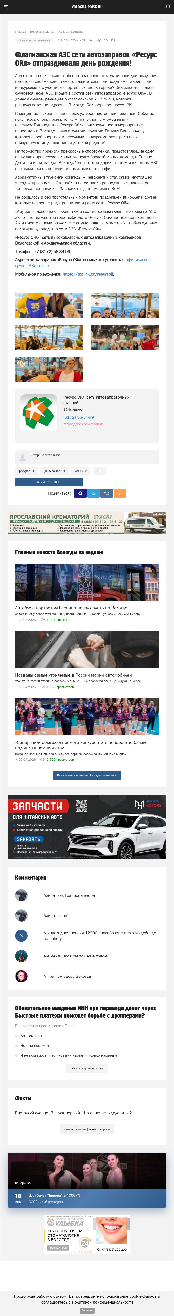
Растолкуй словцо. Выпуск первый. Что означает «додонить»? (73, 1112)
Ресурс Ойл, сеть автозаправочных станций (96, 400)
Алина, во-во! (56, 915)
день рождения (54, 471)
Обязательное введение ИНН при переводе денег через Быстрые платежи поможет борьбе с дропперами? (85, 1012)
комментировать (49, 482)
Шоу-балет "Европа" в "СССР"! (54, 1195)
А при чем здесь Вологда (67, 976)
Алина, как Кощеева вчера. (70, 895)
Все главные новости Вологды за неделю (87, 775)
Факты (23, 1098)
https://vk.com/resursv (83, 424)
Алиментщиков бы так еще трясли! (77, 956)
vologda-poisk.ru (87, 7)
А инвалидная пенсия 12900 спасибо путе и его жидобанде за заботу (100, 935)
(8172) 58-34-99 (78, 417)
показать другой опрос (87, 1068)
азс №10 (81, 471)
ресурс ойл (26, 471)
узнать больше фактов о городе (87, 1129)
